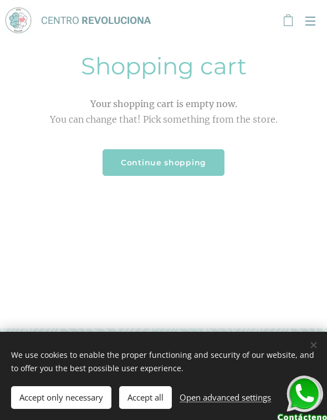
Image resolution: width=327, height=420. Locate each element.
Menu (310, 21)
